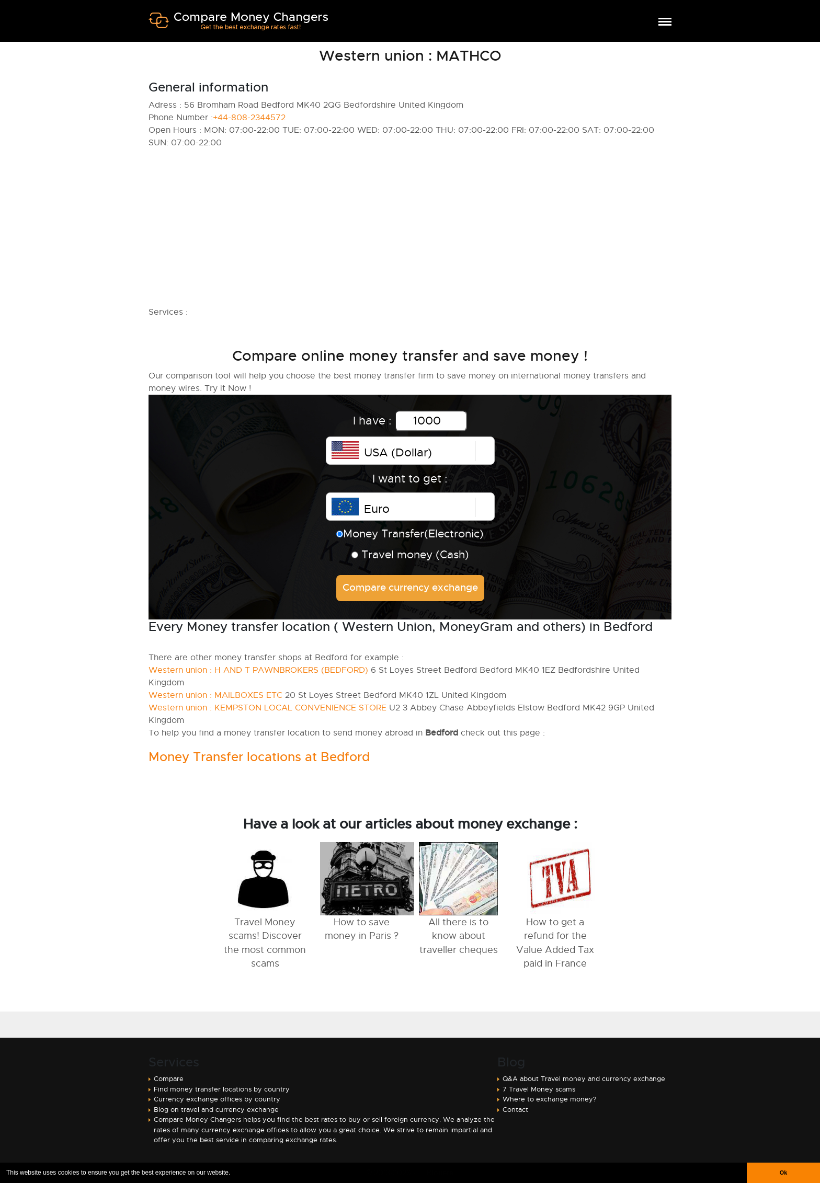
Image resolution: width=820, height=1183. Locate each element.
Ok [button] (783, 1172)
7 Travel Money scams (539, 1089)
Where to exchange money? (550, 1099)
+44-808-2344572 (249, 117)
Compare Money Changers (238, 25)
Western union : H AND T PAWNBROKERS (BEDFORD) (258, 670)
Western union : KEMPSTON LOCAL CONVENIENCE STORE (267, 708)
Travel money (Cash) (410, 554)
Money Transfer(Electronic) (410, 534)
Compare (169, 1078)
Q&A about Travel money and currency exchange (584, 1078)
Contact (515, 1109)
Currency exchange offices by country (217, 1099)
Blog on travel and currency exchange (216, 1109)
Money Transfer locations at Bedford (259, 757)
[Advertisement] (410, 227)
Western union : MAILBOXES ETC (215, 695)
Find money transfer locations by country (222, 1089)
